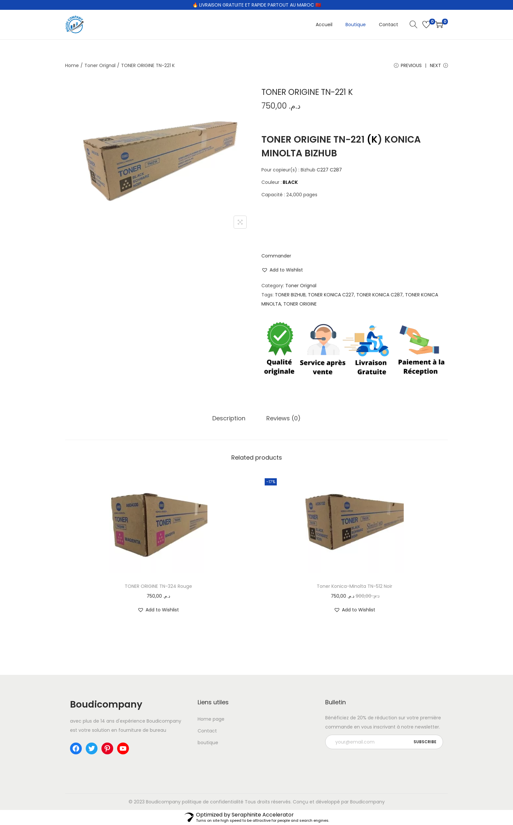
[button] (282, 269)
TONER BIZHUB (290, 294)
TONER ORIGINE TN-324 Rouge (158, 586)
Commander (276, 256)
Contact (207, 731)
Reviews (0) (283, 418)
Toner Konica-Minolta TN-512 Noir (354, 586)
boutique (208, 742)
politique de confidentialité (212, 802)
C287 (336, 170)
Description (228, 418)
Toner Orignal (99, 65)
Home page (211, 719)
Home (72, 65)
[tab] (228, 418)
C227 (322, 170)
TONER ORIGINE (300, 304)
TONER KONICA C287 (379, 294)
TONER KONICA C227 (331, 294)
